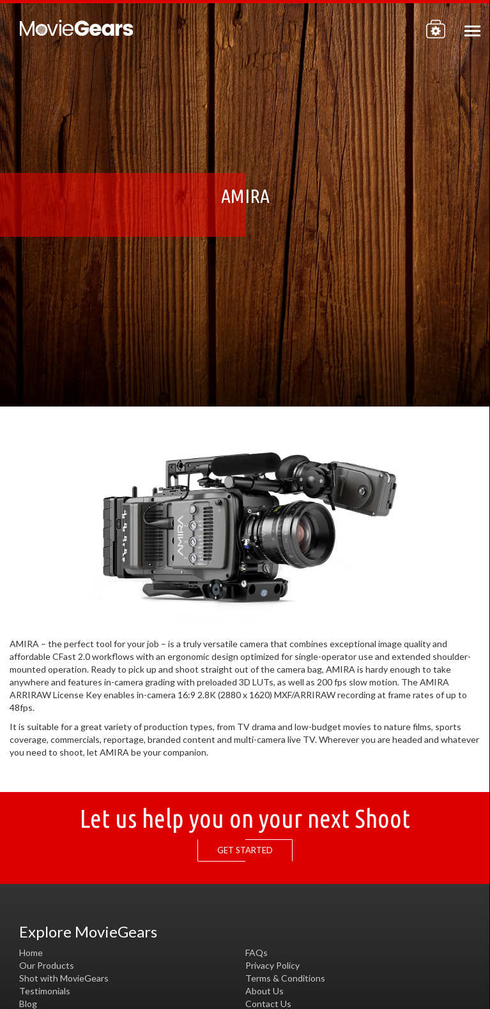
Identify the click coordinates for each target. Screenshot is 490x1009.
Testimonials (44, 990)
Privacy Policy (272, 965)
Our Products (46, 965)
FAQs (256, 952)
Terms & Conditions (285, 978)
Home (31, 952)
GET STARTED (248, 850)
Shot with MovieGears (64, 978)
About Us (264, 990)
